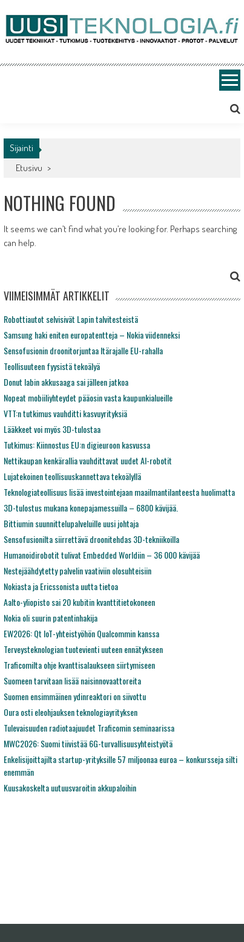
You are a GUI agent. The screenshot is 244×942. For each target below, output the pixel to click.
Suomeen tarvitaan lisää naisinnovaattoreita (72, 680)
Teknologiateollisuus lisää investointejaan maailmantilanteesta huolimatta (119, 492)
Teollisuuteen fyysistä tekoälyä (52, 366)
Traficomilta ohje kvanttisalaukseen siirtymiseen (79, 664)
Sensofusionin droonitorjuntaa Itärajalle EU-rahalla (83, 350)
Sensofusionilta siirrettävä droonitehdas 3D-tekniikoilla (91, 539)
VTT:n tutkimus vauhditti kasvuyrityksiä (65, 413)
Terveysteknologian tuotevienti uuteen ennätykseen (83, 649)
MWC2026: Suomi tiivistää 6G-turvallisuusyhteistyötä (88, 743)
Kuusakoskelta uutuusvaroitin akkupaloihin (70, 787)
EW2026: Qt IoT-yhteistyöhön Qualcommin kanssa (81, 633)
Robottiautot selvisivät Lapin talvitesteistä (71, 319)
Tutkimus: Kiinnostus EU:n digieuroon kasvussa (77, 444)
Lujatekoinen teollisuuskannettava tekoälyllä (72, 476)
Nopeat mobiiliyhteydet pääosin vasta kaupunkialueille (88, 397)
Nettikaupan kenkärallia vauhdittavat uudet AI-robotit (88, 460)
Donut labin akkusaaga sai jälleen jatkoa (66, 381)
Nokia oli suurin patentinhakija (50, 617)
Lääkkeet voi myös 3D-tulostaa (52, 429)
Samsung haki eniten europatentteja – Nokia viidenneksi (92, 334)
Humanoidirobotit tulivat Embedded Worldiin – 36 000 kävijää (102, 554)
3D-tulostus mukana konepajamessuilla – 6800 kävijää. (91, 507)
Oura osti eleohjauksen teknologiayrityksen (70, 712)
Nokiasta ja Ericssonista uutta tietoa (61, 586)
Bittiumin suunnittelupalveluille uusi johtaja (71, 523)
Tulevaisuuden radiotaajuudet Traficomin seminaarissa (89, 727)
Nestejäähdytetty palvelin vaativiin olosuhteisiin (77, 570)
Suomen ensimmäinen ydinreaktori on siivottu (75, 696)
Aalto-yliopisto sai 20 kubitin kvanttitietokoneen (79, 602)
